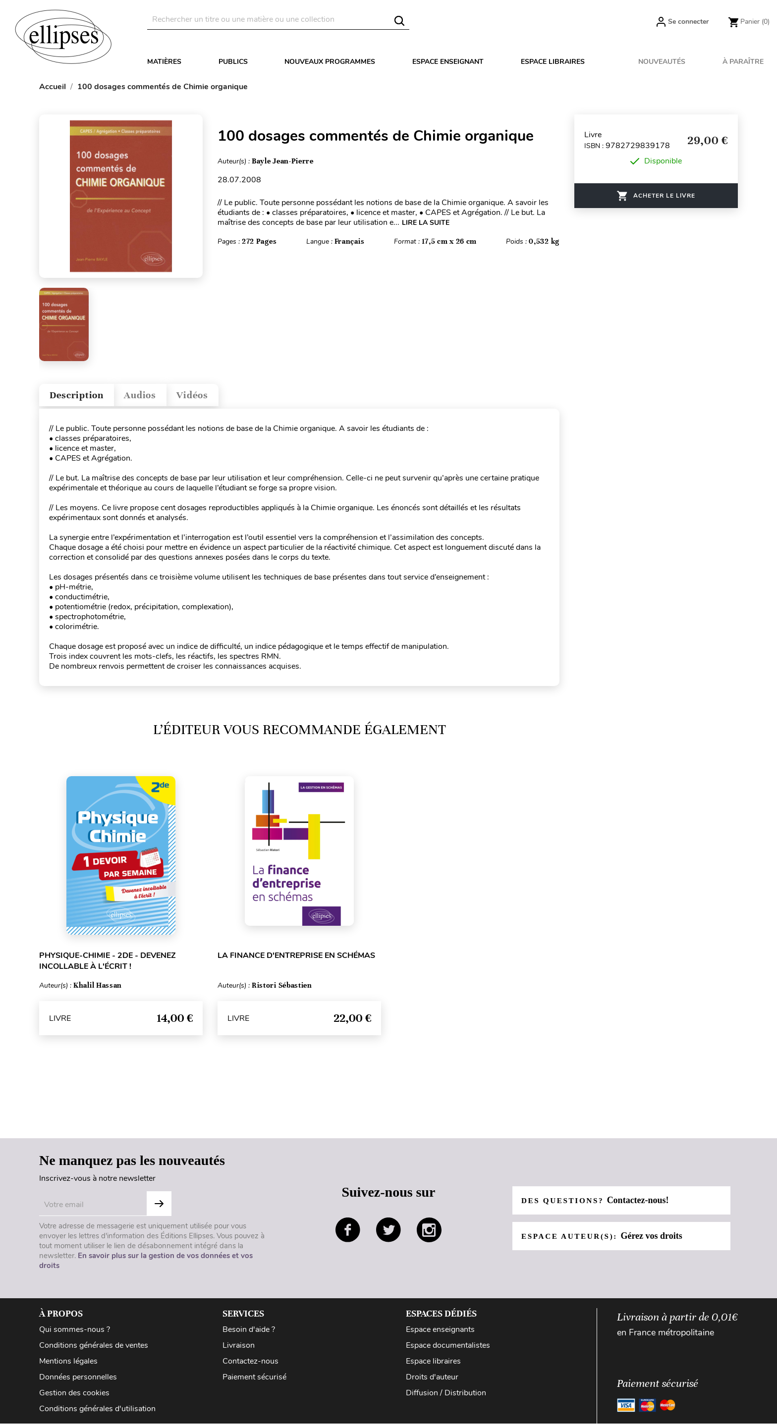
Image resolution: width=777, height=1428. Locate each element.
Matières (164, 61)
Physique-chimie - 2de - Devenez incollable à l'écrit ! (107, 965)
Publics (233, 61)
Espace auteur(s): (604, 1240)
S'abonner (159, 1208)
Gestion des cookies (74, 1397)
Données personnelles (78, 1381)
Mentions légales (68, 1365)
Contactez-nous (250, 1365)
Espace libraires (553, 61)
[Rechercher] (278, 19)
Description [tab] (83, 397)
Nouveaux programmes (329, 61)
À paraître (743, 61)
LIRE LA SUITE (425, 222)
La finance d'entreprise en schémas (296, 959)
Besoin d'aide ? (248, 1333)
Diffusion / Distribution (446, 1397)
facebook (347, 1234)
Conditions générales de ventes (93, 1349)
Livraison (238, 1349)
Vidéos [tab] (219, 397)
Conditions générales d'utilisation (97, 1413)
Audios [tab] (157, 397)
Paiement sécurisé (254, 1381)
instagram (429, 1234)
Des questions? (597, 1205)
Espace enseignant (448, 61)
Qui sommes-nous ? (74, 1333)
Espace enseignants (440, 1333)
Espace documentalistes (448, 1349)
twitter (388, 1234)
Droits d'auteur (432, 1381)
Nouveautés (661, 61)
